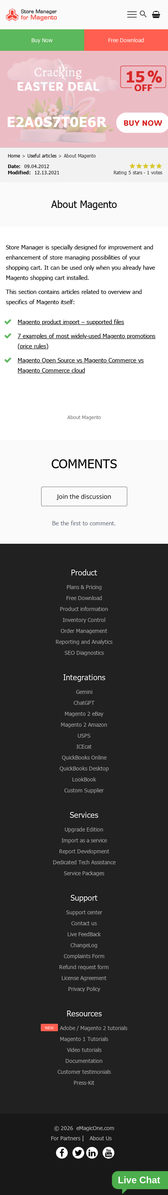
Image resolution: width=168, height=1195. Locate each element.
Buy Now (41, 40)
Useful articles (41, 155)
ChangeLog (84, 945)
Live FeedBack (84, 934)
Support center (84, 912)
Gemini (84, 691)
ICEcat (84, 746)
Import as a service (84, 840)
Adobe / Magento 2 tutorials (93, 1028)
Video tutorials (84, 1049)
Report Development (84, 851)
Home (14, 155)
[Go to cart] (156, 14)
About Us (101, 1138)
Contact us (84, 923)
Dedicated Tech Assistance (84, 862)
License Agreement (84, 978)
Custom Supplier (84, 790)
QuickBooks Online (84, 757)
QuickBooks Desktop (84, 768)
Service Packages (84, 873)
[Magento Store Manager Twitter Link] (78, 1153)
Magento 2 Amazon (84, 724)
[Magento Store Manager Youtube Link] (108, 1153)
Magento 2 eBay (84, 713)
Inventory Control (84, 619)
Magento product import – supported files (71, 321)
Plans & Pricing (84, 587)
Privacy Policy (84, 988)
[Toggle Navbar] (132, 14)
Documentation (84, 1060)
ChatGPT (84, 702)
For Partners (66, 1138)
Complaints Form (84, 956)
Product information (84, 609)
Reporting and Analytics (84, 641)
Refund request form (84, 967)
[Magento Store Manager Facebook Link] (62, 1153)
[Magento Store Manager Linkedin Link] (92, 1153)
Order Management (84, 630)
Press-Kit (84, 1082)
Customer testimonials (84, 1071)
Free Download (126, 40)
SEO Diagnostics (84, 652)
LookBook (84, 779)
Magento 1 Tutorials (84, 1039)
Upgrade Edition (84, 829)
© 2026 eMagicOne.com (84, 1128)
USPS (84, 735)
